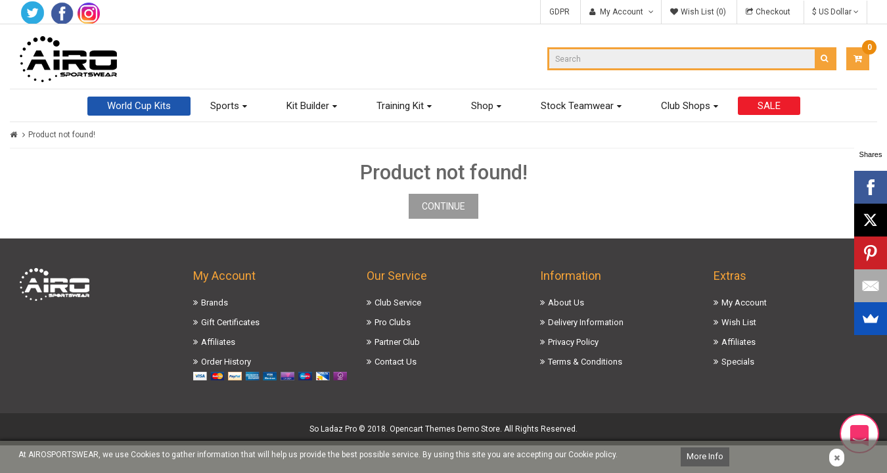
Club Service (398, 302)
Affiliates (218, 342)
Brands (214, 302)
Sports (224, 106)
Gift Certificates (230, 322)
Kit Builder (307, 106)
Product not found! (61, 134)
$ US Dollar (835, 11)
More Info (705, 456)
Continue (443, 206)
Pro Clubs (393, 322)
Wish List (738, 322)
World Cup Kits (139, 106)
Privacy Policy (573, 342)
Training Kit (400, 106)
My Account (744, 302)
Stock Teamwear (577, 106)
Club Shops (685, 106)
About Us (566, 302)
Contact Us (396, 362)
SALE (769, 106)
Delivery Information (586, 322)
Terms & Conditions (585, 362)
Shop (482, 106)
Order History (226, 362)
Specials (737, 362)
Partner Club (397, 342)
